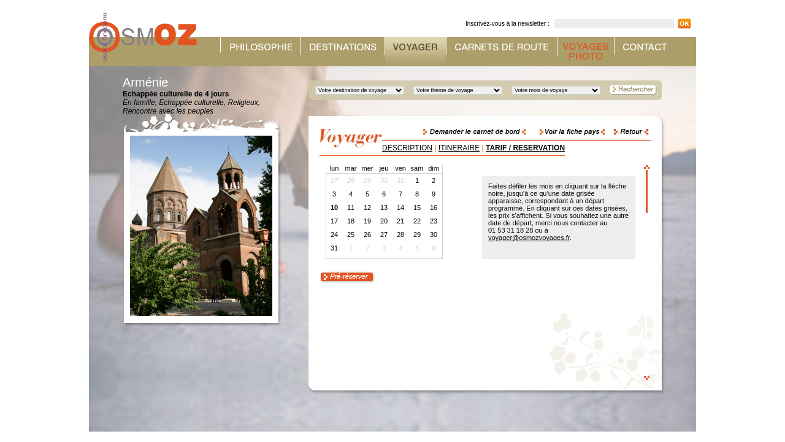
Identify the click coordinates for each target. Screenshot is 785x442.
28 (400, 234)
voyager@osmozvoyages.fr (529, 237)
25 (350, 234)
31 (334, 248)
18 (350, 221)
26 (367, 234)
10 (334, 207)
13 (384, 207)
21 (400, 221)
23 (433, 221)
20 (384, 221)
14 (400, 207)
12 (367, 207)
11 (350, 207)
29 (417, 234)
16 (433, 207)
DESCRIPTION (407, 148)
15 (417, 207)
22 (417, 221)
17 (334, 221)
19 (367, 221)
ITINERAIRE (459, 148)
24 (334, 234)
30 (433, 234)
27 (384, 234)
